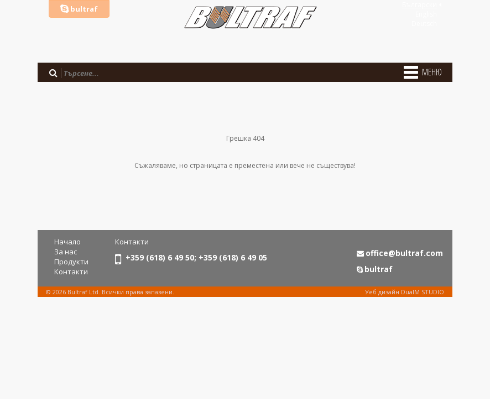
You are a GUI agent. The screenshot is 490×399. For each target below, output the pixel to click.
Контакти (71, 272)
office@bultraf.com (404, 253)
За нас (65, 252)
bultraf (79, 9)
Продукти (71, 262)
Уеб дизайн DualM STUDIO (404, 292)
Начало (67, 242)
